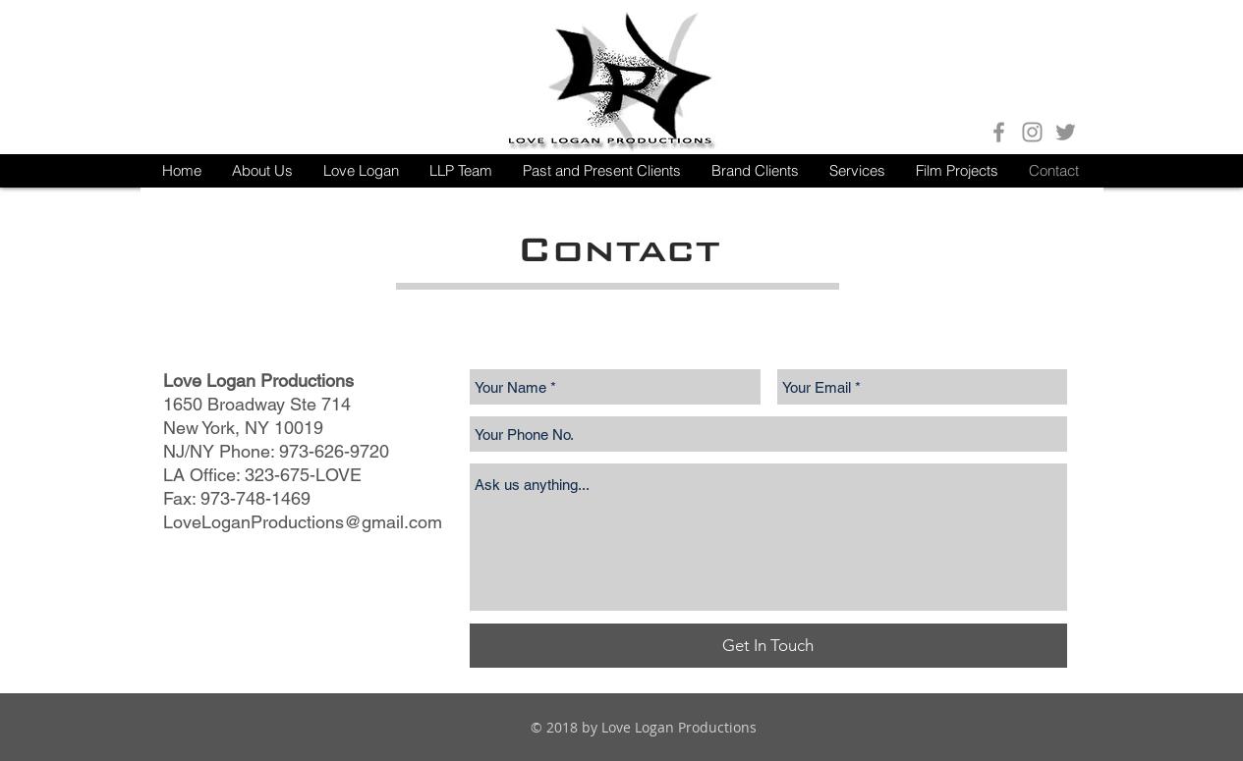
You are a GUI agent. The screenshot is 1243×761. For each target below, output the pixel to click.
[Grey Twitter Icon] (1065, 132)
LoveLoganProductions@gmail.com (302, 522)
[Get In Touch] (768, 646)
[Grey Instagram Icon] (1032, 132)
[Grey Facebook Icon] (999, 132)
